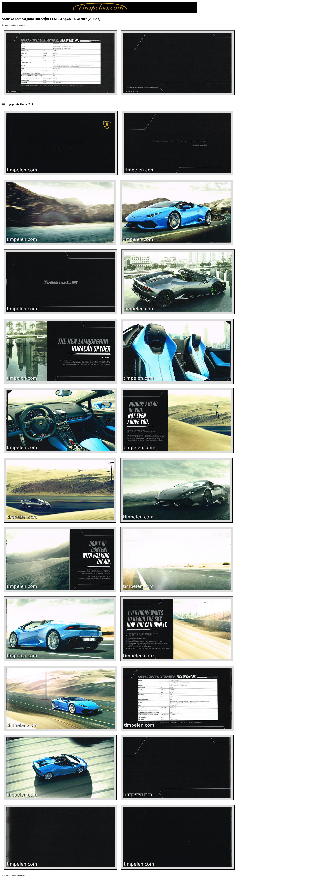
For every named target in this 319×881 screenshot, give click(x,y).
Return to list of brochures (13, 25)
